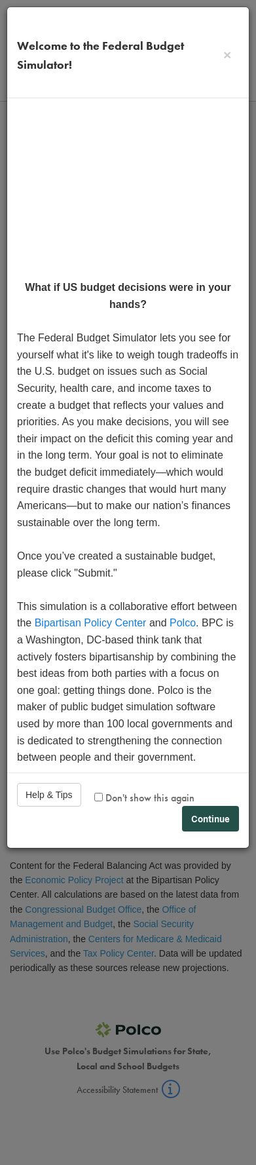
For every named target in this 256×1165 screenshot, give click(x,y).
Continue (210, 818)
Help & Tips (49, 795)
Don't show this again (144, 798)
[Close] (227, 55)
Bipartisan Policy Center (91, 622)
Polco (183, 622)
